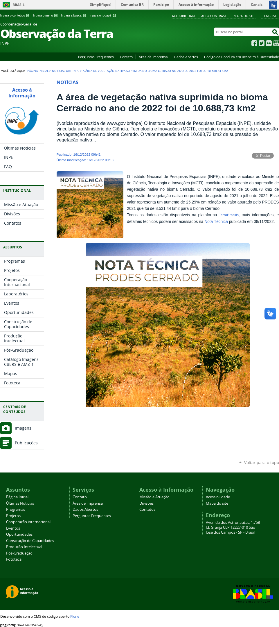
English (270, 16)
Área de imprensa (153, 56)
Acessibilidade (184, 16)
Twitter (261, 43)
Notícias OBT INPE (65, 71)
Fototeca (13, 559)
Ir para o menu (45, 15)
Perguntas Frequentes (96, 56)
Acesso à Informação (21, 93)
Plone (74, 616)
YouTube (276, 43)
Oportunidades (19, 534)
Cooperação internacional (28, 521)
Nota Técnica (216, 221)
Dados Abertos (186, 56)
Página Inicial (37, 71)
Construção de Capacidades (30, 540)
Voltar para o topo (261, 462)
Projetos (13, 515)
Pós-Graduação (19, 553)
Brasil (18, 4)
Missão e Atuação (154, 497)
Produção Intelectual (24, 546)
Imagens (23, 428)
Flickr (269, 43)
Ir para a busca (73, 15)
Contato (126, 56)
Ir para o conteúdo (15, 15)
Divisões (146, 503)
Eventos (13, 528)
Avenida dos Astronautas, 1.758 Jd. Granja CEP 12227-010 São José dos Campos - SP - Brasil (233, 527)
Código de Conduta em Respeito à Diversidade (241, 56)
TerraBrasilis (229, 215)
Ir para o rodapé (102, 15)
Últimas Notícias (20, 503)
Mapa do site (244, 16)
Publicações (26, 443)
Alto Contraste (214, 16)
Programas (15, 509)
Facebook (254, 43)
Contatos (147, 509)
